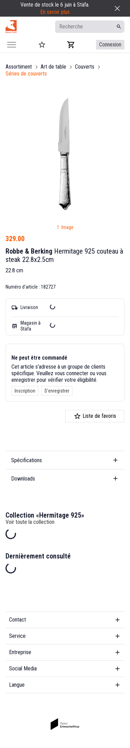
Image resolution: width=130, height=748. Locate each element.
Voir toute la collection (30, 522)
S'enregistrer (56, 391)
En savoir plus (55, 12)
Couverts (84, 66)
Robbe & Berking (29, 251)
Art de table (53, 66)
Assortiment (19, 66)
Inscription (25, 391)
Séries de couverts (26, 73)
